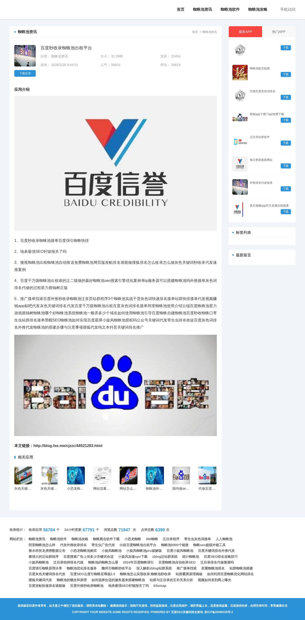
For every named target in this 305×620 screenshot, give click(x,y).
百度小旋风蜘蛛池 (180, 551)
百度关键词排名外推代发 (216, 551)
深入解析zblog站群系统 (154, 568)
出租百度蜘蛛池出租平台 (138, 545)
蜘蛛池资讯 (202, 9)
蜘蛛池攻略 (257, 9)
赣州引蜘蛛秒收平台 (117, 568)
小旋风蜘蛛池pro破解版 (144, 551)
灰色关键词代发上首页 (31, 488)
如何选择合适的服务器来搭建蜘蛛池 (118, 580)
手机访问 (287, 9)
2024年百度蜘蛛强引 (138, 562)
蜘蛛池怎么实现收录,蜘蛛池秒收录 (145, 574)
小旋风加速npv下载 (132, 557)
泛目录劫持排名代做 (68, 562)
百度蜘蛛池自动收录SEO (177, 562)
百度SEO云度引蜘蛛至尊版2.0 (92, 574)
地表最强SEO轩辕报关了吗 (128, 586)
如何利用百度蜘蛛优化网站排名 (230, 574)
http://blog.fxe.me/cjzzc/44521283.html (67, 446)
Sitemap (159, 586)
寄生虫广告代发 (103, 545)
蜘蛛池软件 (230, 9)
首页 (180, 9)
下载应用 (25, 73)
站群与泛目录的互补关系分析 (171, 580)
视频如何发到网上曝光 (214, 580)
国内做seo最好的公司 (188, 488)
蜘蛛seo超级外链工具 (209, 545)
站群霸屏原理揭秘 (189, 574)
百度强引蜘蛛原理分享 (45, 568)
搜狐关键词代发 (40, 580)
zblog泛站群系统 (165, 557)
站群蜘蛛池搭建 (241, 568)
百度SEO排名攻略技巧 (221, 557)
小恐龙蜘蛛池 (77, 488)
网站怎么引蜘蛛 (131, 488)
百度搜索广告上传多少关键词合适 (88, 557)
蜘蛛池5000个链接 (174, 545)
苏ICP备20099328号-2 (218, 612)
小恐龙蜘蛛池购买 (83, 551)
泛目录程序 (171, 539)
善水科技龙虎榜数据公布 (47, 551)
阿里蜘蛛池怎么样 (42, 545)
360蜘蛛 (152, 539)
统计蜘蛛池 (190, 557)
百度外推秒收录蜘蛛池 (86, 586)
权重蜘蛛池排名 (213, 568)
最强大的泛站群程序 (44, 557)
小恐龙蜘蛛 (132, 539)
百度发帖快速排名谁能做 (47, 586)
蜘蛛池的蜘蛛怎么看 (103, 562)
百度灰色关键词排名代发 (47, 574)
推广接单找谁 (187, 568)
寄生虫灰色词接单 (197, 539)
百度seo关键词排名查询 (187, 612)
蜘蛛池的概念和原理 (72, 580)
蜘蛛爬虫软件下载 (106, 539)
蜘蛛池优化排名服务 (82, 568)
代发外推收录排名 (73, 545)
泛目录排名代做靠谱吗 (217, 562)
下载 (286, 47)
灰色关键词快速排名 (56, 488)
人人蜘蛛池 (224, 539)
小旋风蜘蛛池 (112, 551)
